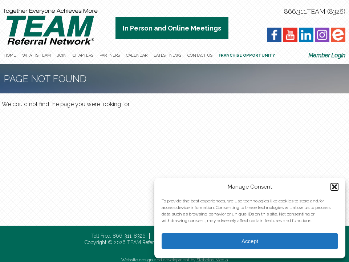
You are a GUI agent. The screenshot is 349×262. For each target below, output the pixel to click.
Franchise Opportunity (247, 55)
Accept (250, 241)
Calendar (136, 55)
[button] (334, 186)
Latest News (167, 55)
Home (10, 55)
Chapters (83, 55)
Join (61, 55)
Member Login (326, 55)
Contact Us (199, 55)
